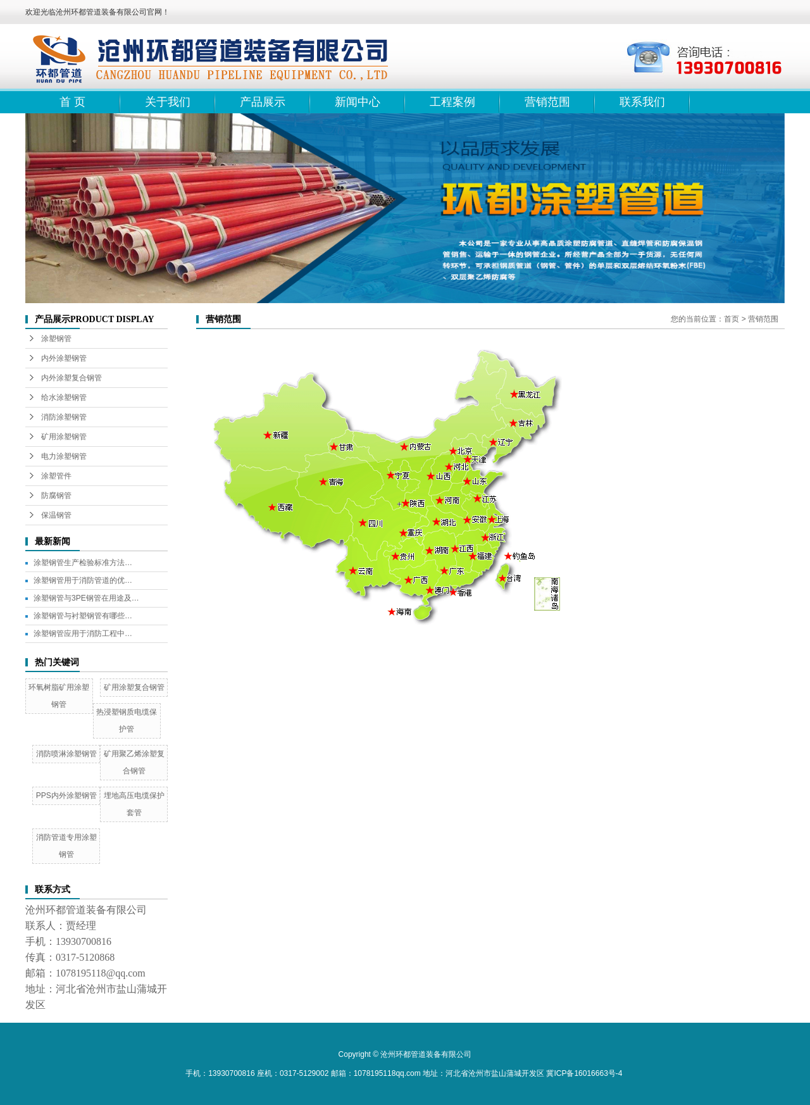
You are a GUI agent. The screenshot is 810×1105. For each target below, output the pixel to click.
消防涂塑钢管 (64, 417)
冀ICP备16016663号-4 (584, 1073)
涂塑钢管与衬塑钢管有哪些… (83, 615)
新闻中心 (357, 102)
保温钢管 (56, 515)
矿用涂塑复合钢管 (134, 687)
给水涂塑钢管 (64, 397)
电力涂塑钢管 (64, 456)
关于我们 (167, 102)
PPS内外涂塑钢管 (66, 795)
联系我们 (642, 102)
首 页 (72, 102)
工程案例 (452, 102)
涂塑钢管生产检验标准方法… (83, 562)
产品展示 (262, 102)
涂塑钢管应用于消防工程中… (83, 633)
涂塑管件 (56, 475)
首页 (731, 319)
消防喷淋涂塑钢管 (66, 753)
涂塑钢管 (56, 338)
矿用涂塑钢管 (64, 436)
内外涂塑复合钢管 (71, 377)
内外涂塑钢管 (64, 358)
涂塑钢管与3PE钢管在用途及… (86, 598)
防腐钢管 (56, 495)
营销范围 (547, 102)
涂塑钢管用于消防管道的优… (83, 580)
